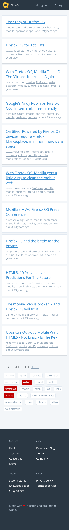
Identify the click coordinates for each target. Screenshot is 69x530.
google (30, 113)
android (30, 54)
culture (41, 27)
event (9, 223)
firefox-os (30, 27)
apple (41, 191)
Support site (16, 491)
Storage (14, 453)
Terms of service (46, 485)
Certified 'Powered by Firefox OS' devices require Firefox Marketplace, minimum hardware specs (34, 139)
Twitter (40, 453)
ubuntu (40, 286)
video (29, 220)
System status (17, 480)
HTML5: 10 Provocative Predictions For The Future (28, 275)
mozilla (30, 82)
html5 (29, 283)
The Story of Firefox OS (25, 21)
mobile (10, 31)
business (52, 27)
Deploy (13, 448)
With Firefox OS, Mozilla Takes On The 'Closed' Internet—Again (34, 74)
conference (51, 220)
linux (39, 342)
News (12, 463)
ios (41, 255)
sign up (42, 5)
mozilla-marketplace (43, 395)
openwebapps (24, 31)
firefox (44, 314)
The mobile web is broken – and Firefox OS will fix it (33, 307)
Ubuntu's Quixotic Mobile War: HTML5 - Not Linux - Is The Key (32, 335)
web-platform (12, 408)
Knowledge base (19, 485)
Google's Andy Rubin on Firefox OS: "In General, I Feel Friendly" (32, 106)
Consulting (15, 458)
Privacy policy (44, 480)
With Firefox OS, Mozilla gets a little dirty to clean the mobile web (31, 177)
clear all (35, 367)
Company (42, 458)
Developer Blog (45, 448)
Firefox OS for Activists (25, 45)
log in (59, 5)
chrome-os (52, 286)
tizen (21, 54)
